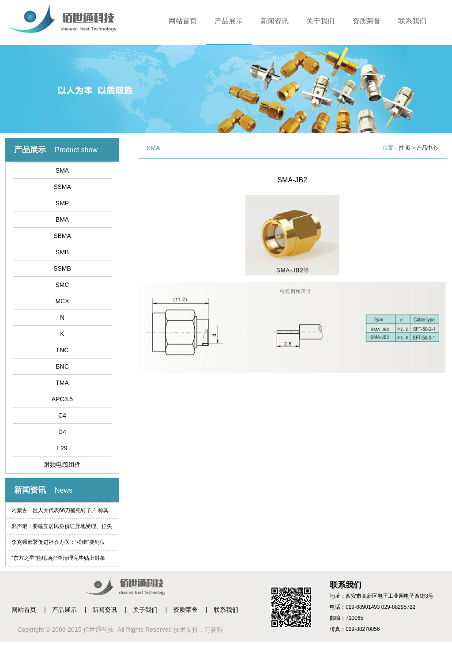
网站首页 (183, 21)
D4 (62, 431)
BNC (62, 366)
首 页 (405, 148)
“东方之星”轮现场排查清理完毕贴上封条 (58, 558)
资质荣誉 (366, 21)
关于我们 (320, 21)
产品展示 (229, 21)
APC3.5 (62, 399)
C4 (62, 415)
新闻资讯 (274, 21)
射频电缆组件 (62, 464)
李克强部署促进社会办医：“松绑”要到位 (58, 542)
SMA (62, 170)
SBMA (62, 235)
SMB (62, 252)
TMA (62, 382)
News (63, 490)
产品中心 (427, 148)
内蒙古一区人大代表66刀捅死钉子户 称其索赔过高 (60, 512)
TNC (62, 350)
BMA (62, 219)
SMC (62, 284)
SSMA (62, 186)
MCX (62, 301)
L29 (62, 448)
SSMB (62, 268)
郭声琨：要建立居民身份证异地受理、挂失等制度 (61, 528)
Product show (76, 150)
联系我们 (412, 21)
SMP (62, 203)
